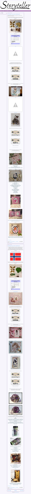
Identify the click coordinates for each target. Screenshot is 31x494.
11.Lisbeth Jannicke (15, 326)
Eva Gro (15, 222)
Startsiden (15, 490)
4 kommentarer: (17, 241)
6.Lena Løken (15, 112)
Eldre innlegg (21, 490)
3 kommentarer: (17, 487)
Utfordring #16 (11, 488)
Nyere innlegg (9, 490)
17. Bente (15, 340)
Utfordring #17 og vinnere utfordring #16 (14, 14)
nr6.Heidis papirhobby (15, 291)
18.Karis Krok (15, 355)
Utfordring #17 (11, 242)
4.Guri (15, 46)
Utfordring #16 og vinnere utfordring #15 (14, 245)
